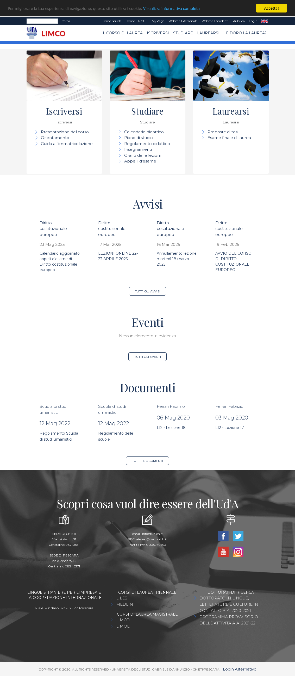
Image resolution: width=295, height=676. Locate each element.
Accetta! (271, 8)
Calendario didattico (144, 131)
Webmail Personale (182, 21)
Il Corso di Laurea (122, 33)
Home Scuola (112, 21)
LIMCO (123, 619)
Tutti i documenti (147, 461)
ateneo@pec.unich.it (151, 539)
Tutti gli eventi (147, 357)
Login (253, 21)
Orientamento (55, 137)
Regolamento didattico (147, 143)
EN (264, 21)
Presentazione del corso (65, 131)
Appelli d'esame (140, 161)
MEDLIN (124, 604)
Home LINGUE (137, 21)
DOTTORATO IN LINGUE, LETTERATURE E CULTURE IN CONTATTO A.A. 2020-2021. (228, 604)
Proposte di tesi (223, 131)
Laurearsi (208, 33)
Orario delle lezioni (142, 155)
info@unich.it (152, 534)
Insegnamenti (138, 149)
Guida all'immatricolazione (67, 143)
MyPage (158, 21)
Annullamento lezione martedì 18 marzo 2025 (177, 259)
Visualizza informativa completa (171, 8)
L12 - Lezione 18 (171, 427)
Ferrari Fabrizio (171, 406)
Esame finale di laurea (229, 137)
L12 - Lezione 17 (229, 427)
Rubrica (239, 21)
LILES (121, 598)
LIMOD (123, 626)
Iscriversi (158, 33)
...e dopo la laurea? (245, 33)
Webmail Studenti (215, 21)
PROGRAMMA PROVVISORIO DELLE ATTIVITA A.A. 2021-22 (228, 619)
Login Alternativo (239, 669)
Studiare (183, 33)
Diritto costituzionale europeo (53, 228)
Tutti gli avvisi (147, 291)
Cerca (65, 21)
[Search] (42, 21)
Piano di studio (138, 137)
